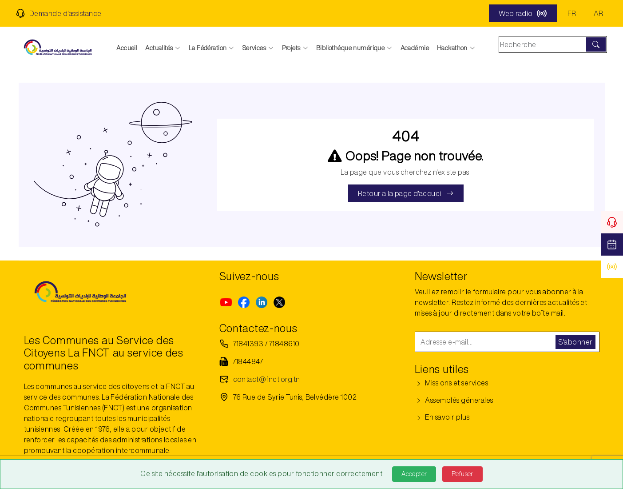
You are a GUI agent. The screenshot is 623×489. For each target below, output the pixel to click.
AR (598, 13)
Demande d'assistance (59, 13)
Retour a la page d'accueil (406, 193)
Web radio (523, 13)
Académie (415, 48)
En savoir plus (442, 417)
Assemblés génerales (454, 400)
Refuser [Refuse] (462, 474)
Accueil (126, 48)
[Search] (543, 44)
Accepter (414, 474)
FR (571, 13)
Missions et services (451, 382)
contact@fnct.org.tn (266, 379)
